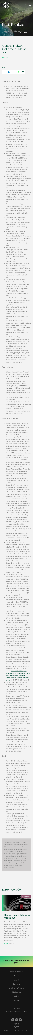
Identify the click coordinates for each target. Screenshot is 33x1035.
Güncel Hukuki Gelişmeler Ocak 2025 (17, 916)
